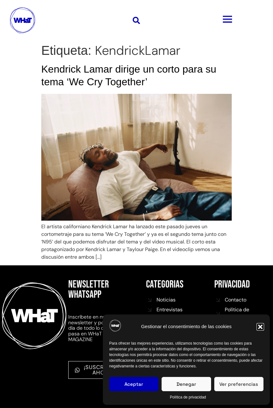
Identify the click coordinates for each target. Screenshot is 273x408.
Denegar (186, 384)
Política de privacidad (188, 397)
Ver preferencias (238, 384)
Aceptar (133, 384)
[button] (260, 327)
